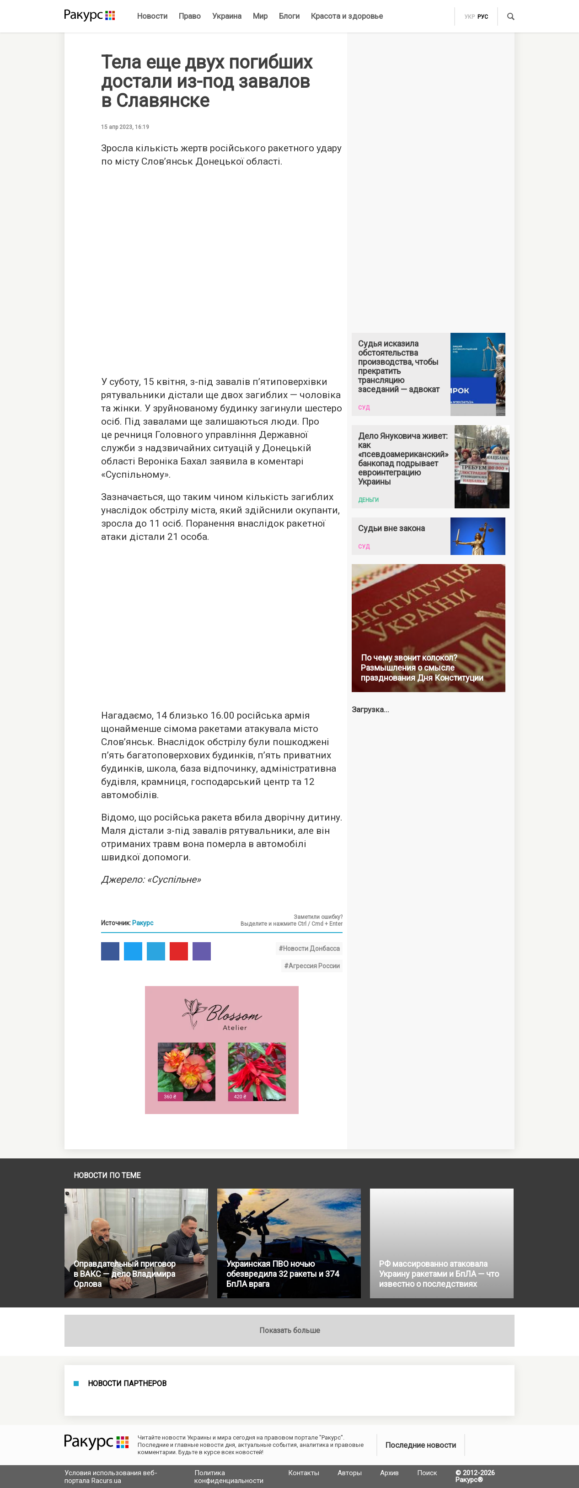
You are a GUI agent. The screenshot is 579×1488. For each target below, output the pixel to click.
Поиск (427, 1473)
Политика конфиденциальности (228, 1477)
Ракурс (142, 923)
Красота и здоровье (347, 16)
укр (469, 17)
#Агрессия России (312, 966)
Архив (389, 1473)
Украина (226, 16)
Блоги (289, 16)
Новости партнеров (127, 1383)
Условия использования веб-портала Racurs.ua (110, 1477)
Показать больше (289, 1330)
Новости (152, 16)
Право (190, 16)
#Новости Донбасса (309, 948)
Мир (260, 16)
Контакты (303, 1473)
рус (482, 17)
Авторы (350, 1473)
